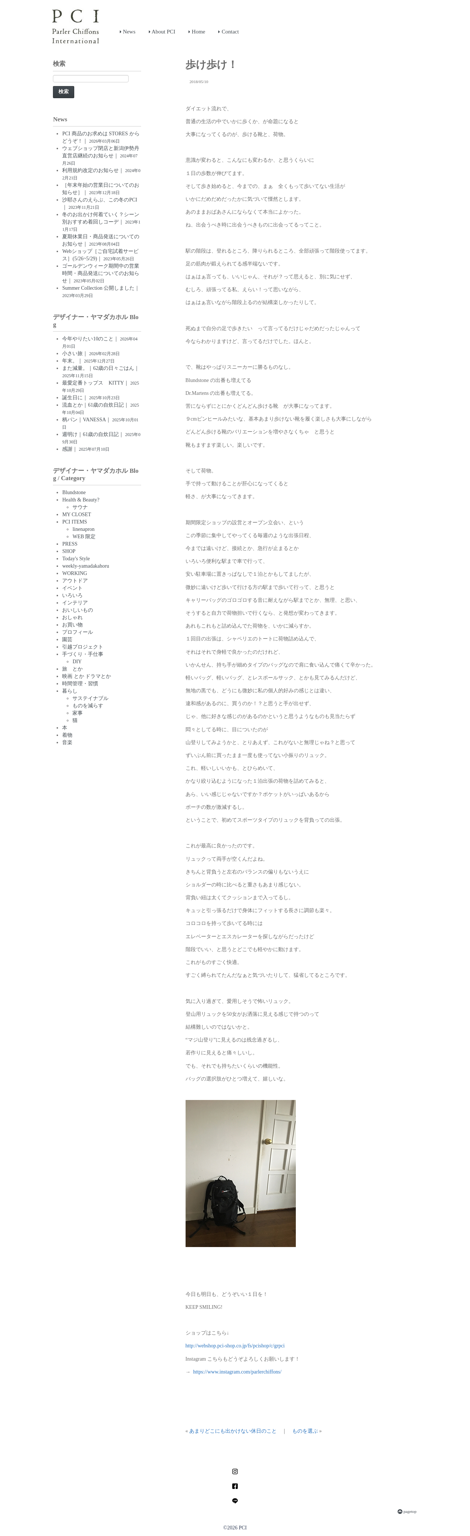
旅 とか (72, 669)
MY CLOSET (76, 514)
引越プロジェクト (82, 647)
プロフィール (77, 632)
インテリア (75, 603)
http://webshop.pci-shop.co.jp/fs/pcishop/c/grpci (235, 1346)
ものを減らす (87, 705)
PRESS (69, 544)
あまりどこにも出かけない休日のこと (233, 1431)
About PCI (162, 32)
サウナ (80, 507)
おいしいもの (77, 610)
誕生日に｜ (91, 397)
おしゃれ (72, 617)
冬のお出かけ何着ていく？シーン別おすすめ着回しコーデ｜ (101, 222)
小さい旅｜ (91, 353)
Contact (228, 32)
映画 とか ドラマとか (86, 676)
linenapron (83, 529)
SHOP (68, 551)
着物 (67, 735)
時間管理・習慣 (80, 683)
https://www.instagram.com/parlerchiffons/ (237, 1372)
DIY (77, 661)
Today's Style (76, 558)
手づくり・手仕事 (82, 654)
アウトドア (75, 580)
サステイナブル (90, 698)
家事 (77, 713)
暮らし (70, 691)
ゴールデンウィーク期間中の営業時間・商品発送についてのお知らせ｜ (100, 273)
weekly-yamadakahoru (85, 566)
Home (197, 32)
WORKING (74, 573)
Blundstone (74, 492)
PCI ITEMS (74, 522)
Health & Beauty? (80, 500)
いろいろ (72, 595)
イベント (72, 588)
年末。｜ (88, 361)
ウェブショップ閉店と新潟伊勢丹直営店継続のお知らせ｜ (100, 156)
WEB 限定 (84, 536)
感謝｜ (86, 449)
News (128, 32)
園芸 (67, 639)
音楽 (67, 742)
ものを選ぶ (305, 1431)
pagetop (407, 1511)
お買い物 (72, 625)
